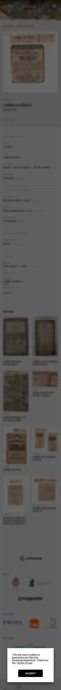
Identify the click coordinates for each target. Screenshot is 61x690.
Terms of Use (24, 663)
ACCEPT (30, 673)
